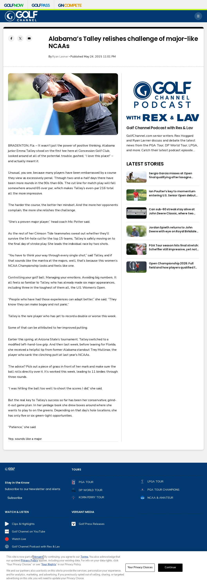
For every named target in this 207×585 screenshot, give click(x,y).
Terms (84, 557)
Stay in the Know (17, 483)
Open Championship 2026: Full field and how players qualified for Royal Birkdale (173, 265)
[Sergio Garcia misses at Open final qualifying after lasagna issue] (136, 177)
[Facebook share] (11, 38)
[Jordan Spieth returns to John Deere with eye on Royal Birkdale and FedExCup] (136, 231)
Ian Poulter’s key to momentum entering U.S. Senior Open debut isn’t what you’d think (172, 193)
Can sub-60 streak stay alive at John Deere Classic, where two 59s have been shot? (171, 211)
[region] (103, 568)
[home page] (21, 16)
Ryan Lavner (60, 56)
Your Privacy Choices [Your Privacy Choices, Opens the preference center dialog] (140, 567)
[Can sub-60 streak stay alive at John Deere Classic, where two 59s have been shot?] (136, 213)
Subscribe (14, 498)
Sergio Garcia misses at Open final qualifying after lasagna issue (170, 175)
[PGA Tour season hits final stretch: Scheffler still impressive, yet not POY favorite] (136, 249)
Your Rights (48, 564)
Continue (170, 567)
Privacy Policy (29, 560)
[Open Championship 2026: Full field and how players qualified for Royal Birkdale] (136, 267)
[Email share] (29, 38)
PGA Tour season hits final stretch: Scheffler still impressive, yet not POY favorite (174, 247)
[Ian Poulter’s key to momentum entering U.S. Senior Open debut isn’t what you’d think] (136, 195)
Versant (38, 557)
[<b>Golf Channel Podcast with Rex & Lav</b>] (162, 101)
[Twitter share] (20, 38)
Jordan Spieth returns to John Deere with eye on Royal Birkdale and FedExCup (172, 229)
